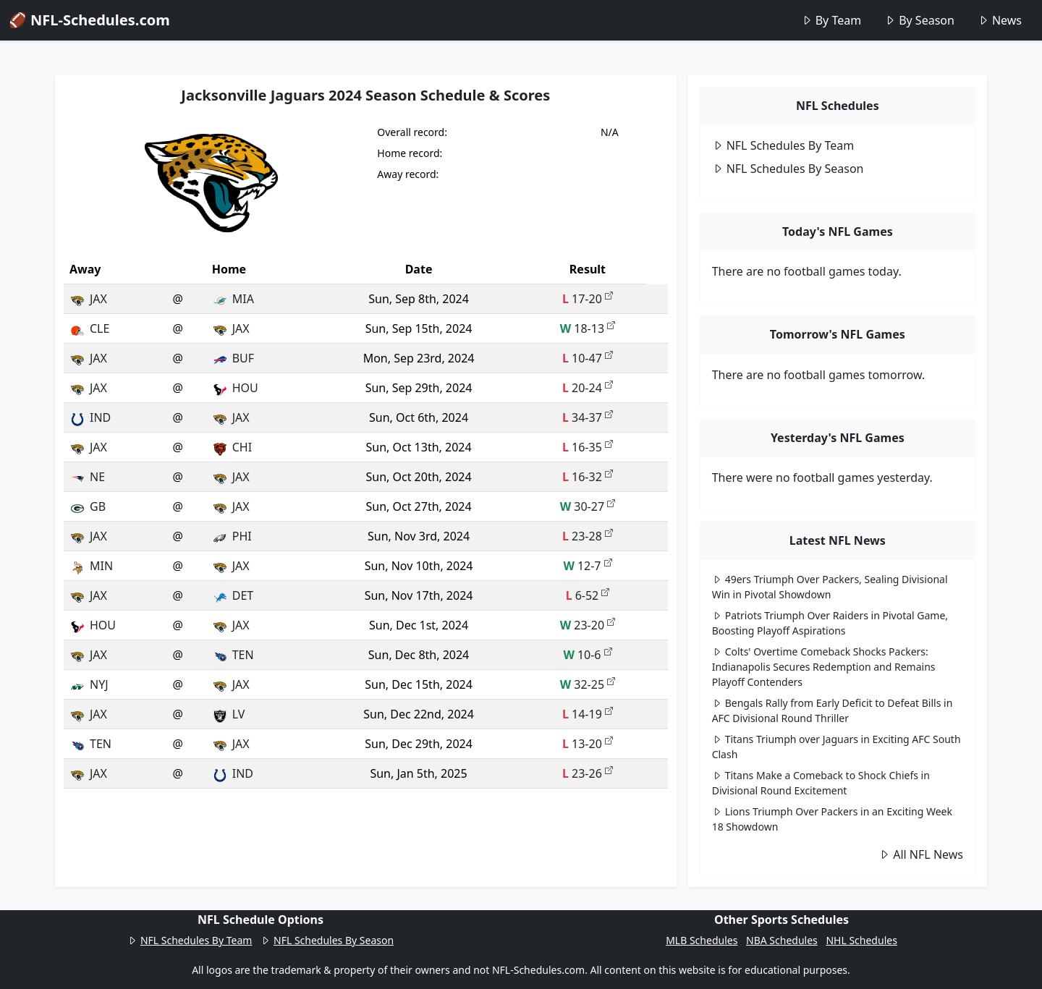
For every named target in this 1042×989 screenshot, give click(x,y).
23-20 (587, 625)
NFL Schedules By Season (788, 169)
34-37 (587, 417)
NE (87, 477)
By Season (919, 20)
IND (90, 417)
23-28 (587, 536)
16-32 (587, 477)
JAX (88, 299)
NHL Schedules (861, 940)
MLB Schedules (701, 940)
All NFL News (920, 854)
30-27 (587, 506)
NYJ (89, 684)
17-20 (587, 299)
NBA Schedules (782, 940)
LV (228, 714)
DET (232, 595)
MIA (233, 299)
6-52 (588, 595)
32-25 (587, 684)
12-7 (587, 566)
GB (87, 506)
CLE (89, 328)
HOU (235, 388)
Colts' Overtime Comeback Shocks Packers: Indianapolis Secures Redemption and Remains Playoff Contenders (824, 667)
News (1000, 20)
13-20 (587, 744)
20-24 (587, 388)
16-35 (587, 447)
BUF (233, 358)
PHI (232, 536)
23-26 (587, 773)
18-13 (587, 328)
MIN (91, 566)
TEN (233, 655)
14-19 (587, 714)
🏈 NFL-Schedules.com (89, 20)
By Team (831, 20)
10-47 (587, 358)
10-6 (587, 655)
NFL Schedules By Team (783, 145)
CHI (232, 447)
